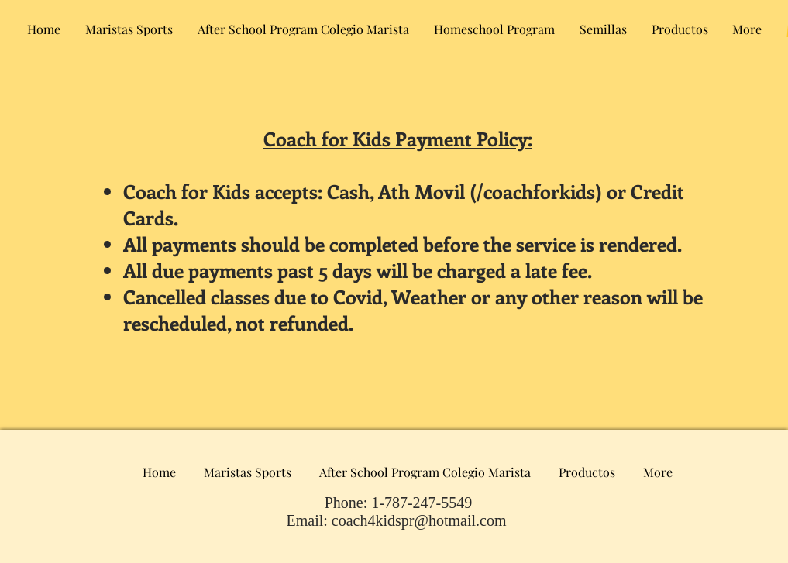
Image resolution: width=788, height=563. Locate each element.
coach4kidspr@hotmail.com (419, 520)
